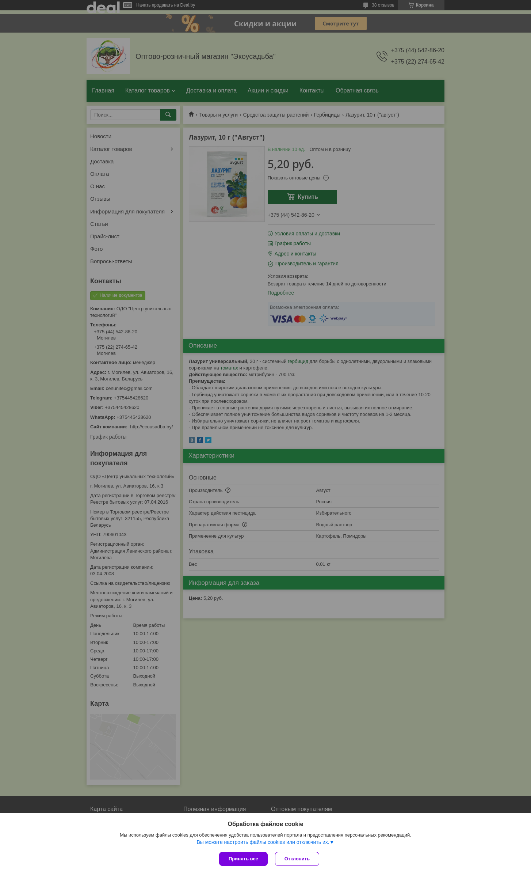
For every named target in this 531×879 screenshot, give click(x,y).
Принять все (243, 858)
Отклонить (297, 858)
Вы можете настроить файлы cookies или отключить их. (262, 842)
